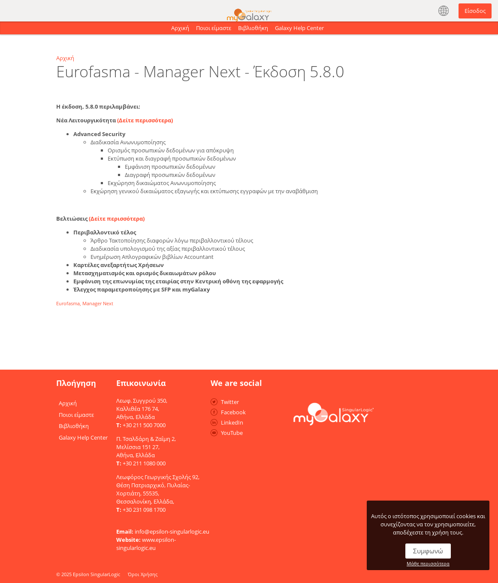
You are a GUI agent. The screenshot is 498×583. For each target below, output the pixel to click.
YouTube (232, 433)
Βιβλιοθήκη (253, 28)
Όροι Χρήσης (142, 574)
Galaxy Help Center (299, 28)
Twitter (230, 402)
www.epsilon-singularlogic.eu (146, 544)
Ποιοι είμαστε (213, 28)
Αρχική (180, 28)
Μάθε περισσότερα (428, 563)
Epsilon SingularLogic (96, 574)
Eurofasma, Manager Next (84, 303)
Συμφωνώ (428, 551)
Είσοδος (475, 11)
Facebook (233, 412)
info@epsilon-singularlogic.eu (172, 531)
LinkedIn (232, 422)
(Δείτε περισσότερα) (145, 120)
